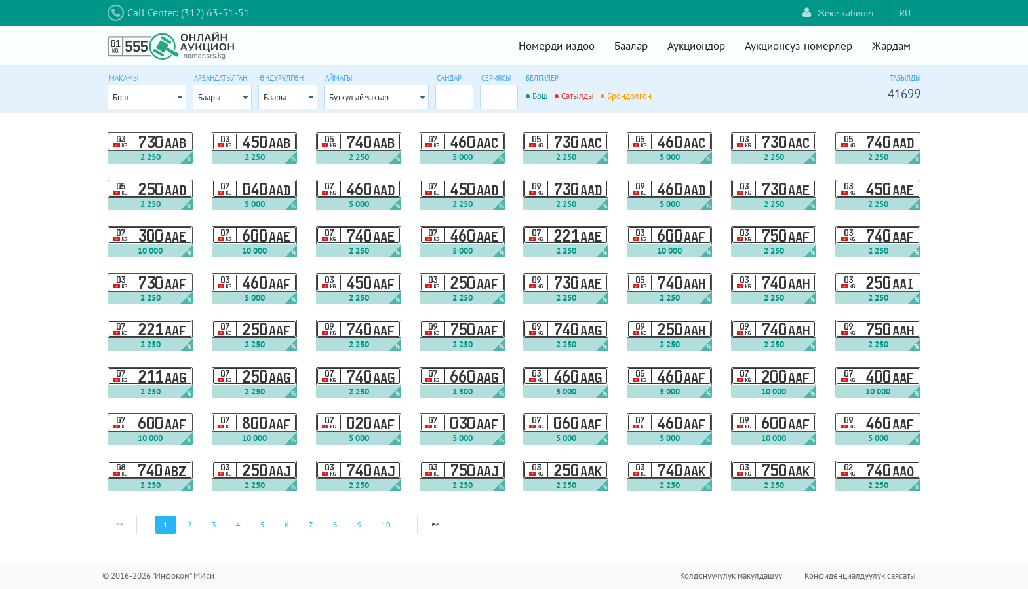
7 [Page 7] (311, 524)
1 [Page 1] (165, 524)
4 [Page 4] (238, 524)
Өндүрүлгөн (282, 78)
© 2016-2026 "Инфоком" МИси (158, 575)
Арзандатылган (220, 78)
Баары (209, 97)
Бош (120, 97)
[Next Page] (435, 525)
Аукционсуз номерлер (798, 46)
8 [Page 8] (335, 524)
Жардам (891, 46)
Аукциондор (696, 46)
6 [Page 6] (287, 524)
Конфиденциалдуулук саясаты (860, 575)
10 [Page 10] (386, 524)
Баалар (631, 46)
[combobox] (147, 97)
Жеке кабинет (838, 13)
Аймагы (338, 78)
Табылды (905, 78)
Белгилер (542, 78)
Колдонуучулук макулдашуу (731, 575)
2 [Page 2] (190, 524)
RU (905, 13)
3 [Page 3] (214, 524)
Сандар (449, 78)
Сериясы (496, 78)
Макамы (123, 78)
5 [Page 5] (262, 524)
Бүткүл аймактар (359, 97)
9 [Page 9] (359, 524)
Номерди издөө (557, 46)
